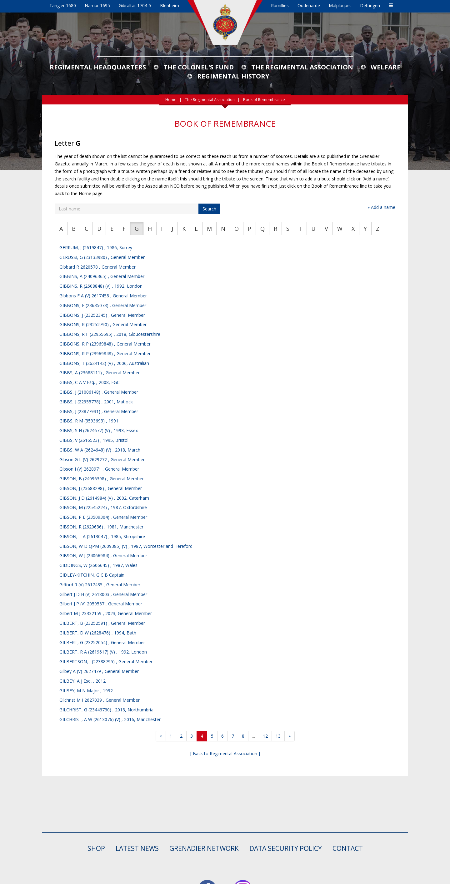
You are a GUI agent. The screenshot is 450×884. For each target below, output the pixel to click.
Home (171, 99)
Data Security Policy (285, 848)
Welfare (386, 67)
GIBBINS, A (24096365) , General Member (101, 276)
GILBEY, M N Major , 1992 (86, 691)
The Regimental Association (302, 67)
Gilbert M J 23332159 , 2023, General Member (105, 613)
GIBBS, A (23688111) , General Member (99, 373)
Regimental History (233, 76)
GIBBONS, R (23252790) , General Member (103, 324)
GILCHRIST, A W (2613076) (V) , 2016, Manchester (110, 719)
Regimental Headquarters (98, 67)
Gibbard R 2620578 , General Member (97, 267)
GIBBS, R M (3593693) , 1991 (88, 421)
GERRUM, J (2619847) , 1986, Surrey (95, 247)
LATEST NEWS (137, 848)
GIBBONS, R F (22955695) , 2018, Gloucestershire (109, 334)
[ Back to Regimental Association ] (225, 753)
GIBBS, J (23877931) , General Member (98, 411)
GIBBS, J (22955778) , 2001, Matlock (96, 402)
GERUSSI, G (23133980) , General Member (102, 257)
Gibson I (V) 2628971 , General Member (99, 469)
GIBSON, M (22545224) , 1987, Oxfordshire (103, 507)
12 (265, 736)
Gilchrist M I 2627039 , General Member (99, 700)
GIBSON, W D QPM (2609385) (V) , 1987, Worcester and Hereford (125, 546)
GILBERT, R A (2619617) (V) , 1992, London (103, 652)
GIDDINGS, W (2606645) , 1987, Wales (98, 565)
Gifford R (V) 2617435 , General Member (99, 585)
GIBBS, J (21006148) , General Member (98, 392)
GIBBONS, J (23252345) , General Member (102, 315)
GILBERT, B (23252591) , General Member (102, 623)
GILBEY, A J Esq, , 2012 (82, 681)
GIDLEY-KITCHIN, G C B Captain (91, 575)
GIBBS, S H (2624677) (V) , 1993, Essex (98, 430)
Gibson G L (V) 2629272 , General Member (102, 459)
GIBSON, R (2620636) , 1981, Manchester (101, 527)
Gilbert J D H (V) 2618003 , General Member (103, 594)
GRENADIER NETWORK (204, 848)
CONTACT (347, 848)
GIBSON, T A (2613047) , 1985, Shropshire (102, 536)
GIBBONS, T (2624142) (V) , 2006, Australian (104, 363)
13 (278, 736)
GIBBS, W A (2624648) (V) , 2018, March (99, 450)
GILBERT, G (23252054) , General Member (102, 642)
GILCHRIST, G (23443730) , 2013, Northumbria (106, 710)
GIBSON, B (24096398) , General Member (101, 479)
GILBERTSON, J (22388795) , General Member (105, 661)
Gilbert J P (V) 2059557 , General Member (100, 604)
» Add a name (381, 207)
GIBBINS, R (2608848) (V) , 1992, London (100, 286)
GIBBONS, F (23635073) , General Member (102, 305)
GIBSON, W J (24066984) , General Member (103, 555)
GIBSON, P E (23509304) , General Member (103, 517)
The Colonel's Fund (198, 67)
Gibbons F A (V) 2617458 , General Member (103, 296)
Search (209, 209)
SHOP (96, 848)
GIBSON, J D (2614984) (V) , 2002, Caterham (104, 498)
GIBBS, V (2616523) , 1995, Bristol (93, 440)
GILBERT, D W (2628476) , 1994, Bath (97, 633)
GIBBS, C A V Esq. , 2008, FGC (89, 382)
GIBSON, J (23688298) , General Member (100, 488)
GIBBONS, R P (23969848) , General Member (105, 344)
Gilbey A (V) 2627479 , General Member (99, 671)
